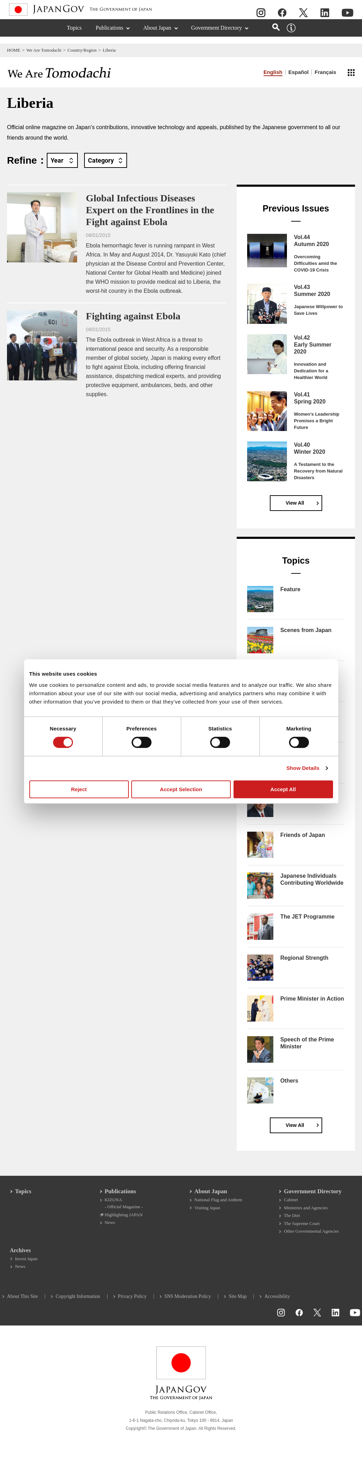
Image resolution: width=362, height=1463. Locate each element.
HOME (13, 50)
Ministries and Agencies (305, 1213)
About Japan (210, 1196)
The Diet (291, 1221)
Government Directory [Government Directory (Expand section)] (216, 35)
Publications (121, 1196)
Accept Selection (181, 789)
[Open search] (276, 34)
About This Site (24, 1304)
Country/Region (82, 50)
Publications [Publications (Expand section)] (109, 35)
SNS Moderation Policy (189, 1304)
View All (295, 503)
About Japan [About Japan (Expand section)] (157, 35)
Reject (79, 789)
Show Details (303, 768)
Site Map (239, 1304)
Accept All (283, 789)
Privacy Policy (134, 1304)
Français (325, 72)
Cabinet (290, 1205)
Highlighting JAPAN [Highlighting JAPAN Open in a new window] (124, 1220)
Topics (74, 35)
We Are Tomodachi (44, 50)
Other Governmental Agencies (310, 1237)
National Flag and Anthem (218, 1205)
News (110, 1228)
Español (298, 72)
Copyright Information (79, 1304)
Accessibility (278, 1304)
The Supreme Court (301, 1229)
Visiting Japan (207, 1213)
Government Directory (312, 1196)
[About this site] (291, 34)
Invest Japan (28, 1266)
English (273, 72)
